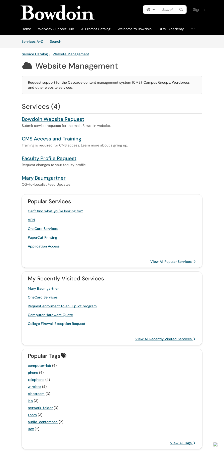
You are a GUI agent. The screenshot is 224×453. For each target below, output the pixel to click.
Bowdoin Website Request (53, 119)
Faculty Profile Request (49, 158)
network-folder (40, 408)
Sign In (199, 9)
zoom (32, 415)
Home (26, 29)
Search (57, 41)
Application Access (44, 246)
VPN (31, 220)
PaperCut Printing (42, 237)
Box (31, 429)
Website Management (71, 54)
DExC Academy (171, 29)
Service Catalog (35, 54)
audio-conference (43, 422)
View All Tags (182, 443)
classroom (36, 393)
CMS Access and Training (51, 138)
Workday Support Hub (56, 29)
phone (33, 372)
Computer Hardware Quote (50, 315)
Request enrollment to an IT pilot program (62, 306)
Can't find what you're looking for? (55, 211)
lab (30, 400)
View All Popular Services (172, 261)
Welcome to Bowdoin (135, 29)
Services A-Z (32, 41)
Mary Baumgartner (44, 178)
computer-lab (39, 365)
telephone (36, 379)
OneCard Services (43, 228)
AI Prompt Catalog (95, 29)
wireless (34, 386)
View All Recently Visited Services (165, 339)
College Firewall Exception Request (56, 323)
